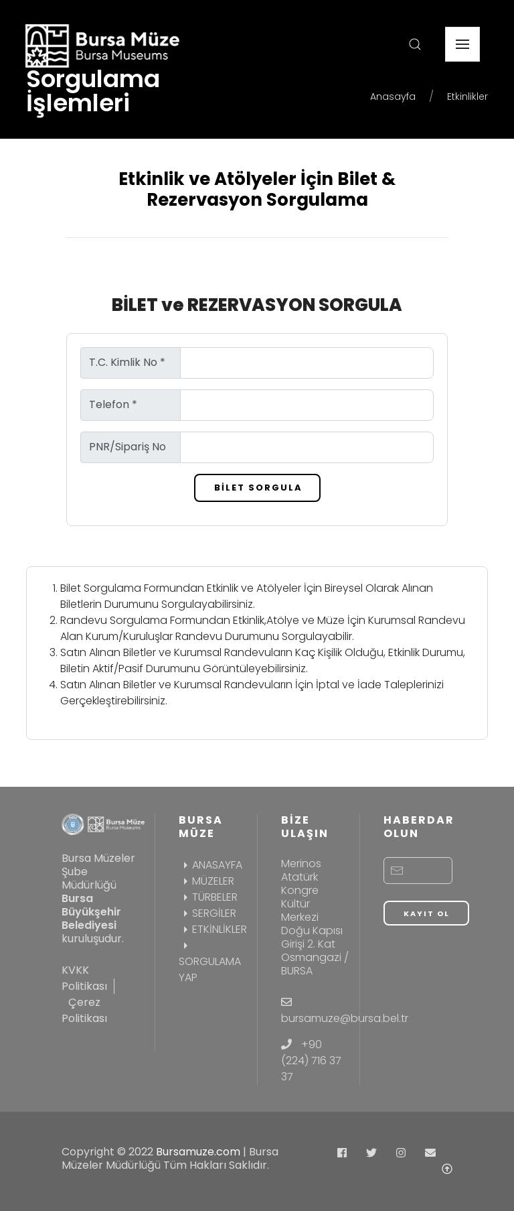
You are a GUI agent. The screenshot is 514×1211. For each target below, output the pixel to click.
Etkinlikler (467, 96)
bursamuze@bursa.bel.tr (344, 1018)
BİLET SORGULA (258, 487)
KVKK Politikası (84, 978)
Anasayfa (393, 96)
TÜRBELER (208, 897)
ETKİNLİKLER (213, 929)
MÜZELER (206, 881)
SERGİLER (207, 913)
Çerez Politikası (84, 1010)
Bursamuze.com (198, 1151)
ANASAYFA (210, 865)
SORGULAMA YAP (210, 961)
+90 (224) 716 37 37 (311, 1060)
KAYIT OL (427, 913)
